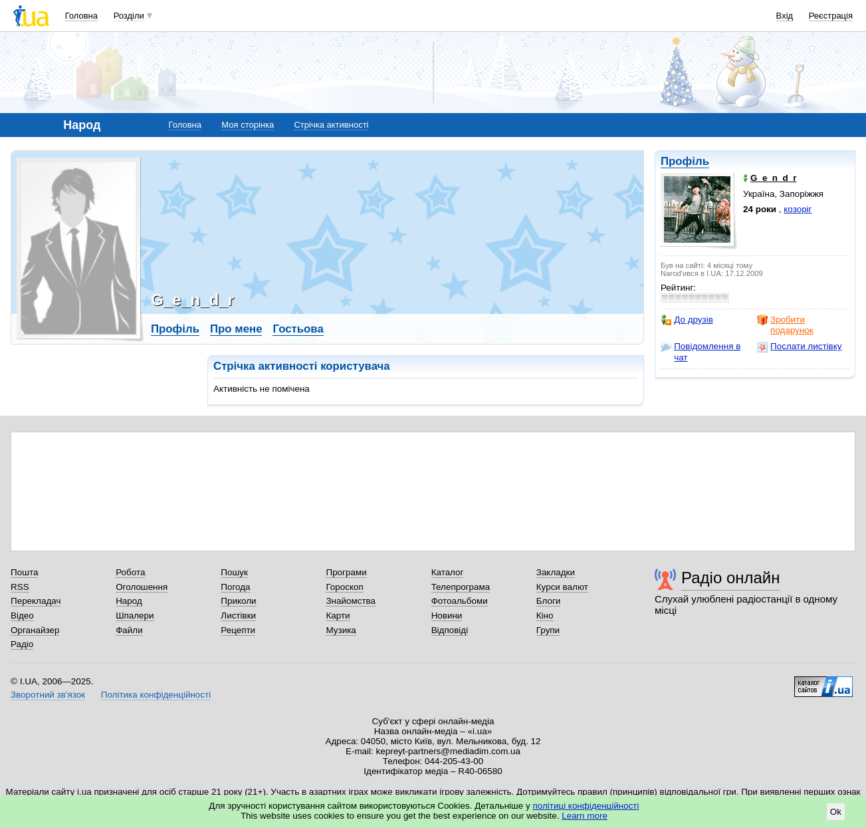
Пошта (24, 572)
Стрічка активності (331, 125)
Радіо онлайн (730, 578)
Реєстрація (831, 16)
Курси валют (562, 587)
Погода (235, 587)
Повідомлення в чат (700, 351)
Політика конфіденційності (156, 695)
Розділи (129, 16)
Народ (129, 601)
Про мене (236, 329)
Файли (129, 630)
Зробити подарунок (785, 325)
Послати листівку (799, 346)
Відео (22, 616)
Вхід (785, 16)
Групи (548, 630)
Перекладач (35, 601)
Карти (338, 616)
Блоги (548, 601)
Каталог (447, 572)
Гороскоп (344, 587)
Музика (341, 630)
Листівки (238, 616)
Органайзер (35, 630)
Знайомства (351, 601)
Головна (81, 16)
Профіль (685, 161)
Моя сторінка (247, 125)
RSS (20, 587)
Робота (130, 572)
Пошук (234, 572)
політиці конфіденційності (586, 806)
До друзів (687, 320)
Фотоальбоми (459, 601)
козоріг (798, 209)
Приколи (238, 601)
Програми (346, 572)
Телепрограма (460, 587)
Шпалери (135, 616)
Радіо (22, 644)
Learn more (584, 816)
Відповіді (450, 630)
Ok (835, 812)
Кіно (545, 616)
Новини (447, 616)
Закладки (555, 572)
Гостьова (297, 329)
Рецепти (238, 630)
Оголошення (141, 587)
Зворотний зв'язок (48, 695)
